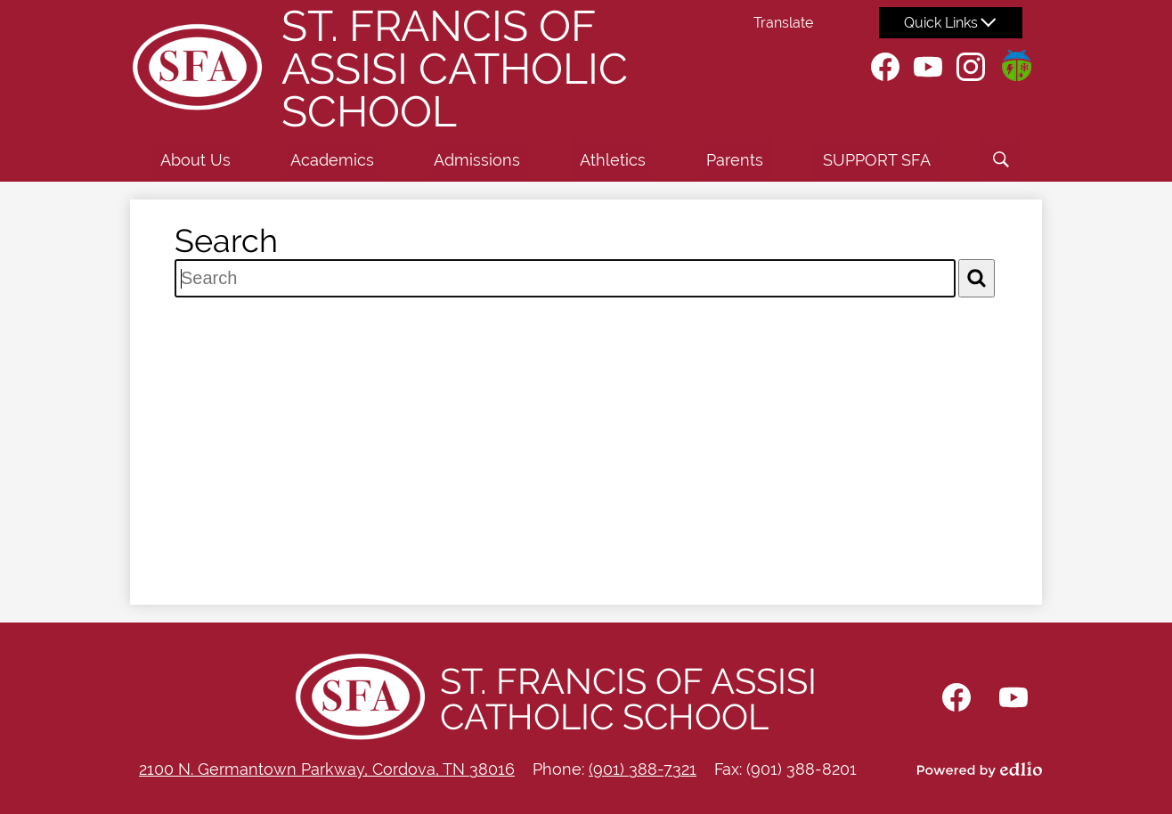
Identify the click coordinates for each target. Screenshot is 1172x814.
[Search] (976, 278)
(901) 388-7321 (642, 769)
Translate (783, 22)
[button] (195, 159)
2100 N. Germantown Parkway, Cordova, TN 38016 (327, 769)
